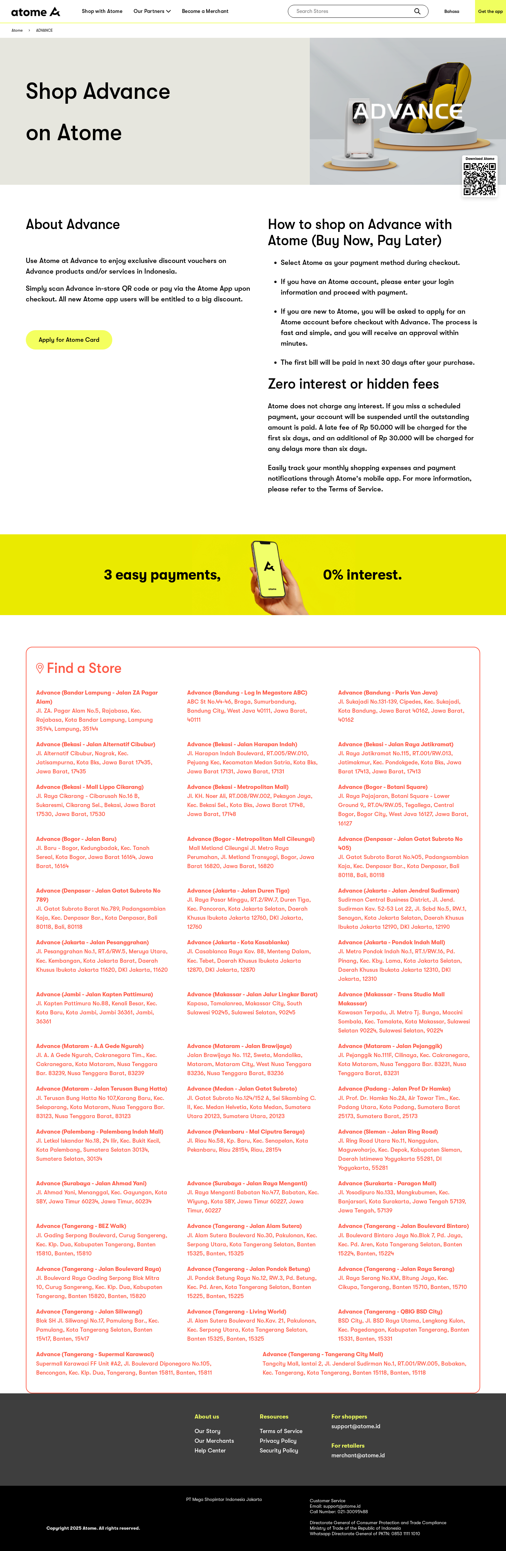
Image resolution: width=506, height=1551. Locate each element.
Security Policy (279, 1450)
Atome (17, 30)
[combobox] (353, 11)
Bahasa (451, 11)
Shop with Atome (102, 11)
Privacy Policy (278, 1441)
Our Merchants (214, 1441)
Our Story (207, 1431)
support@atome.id (355, 1426)
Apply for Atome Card (69, 339)
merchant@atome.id (358, 1455)
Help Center (210, 1450)
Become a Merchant (205, 11)
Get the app (490, 11)
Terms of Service (281, 1431)
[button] (417, 11)
